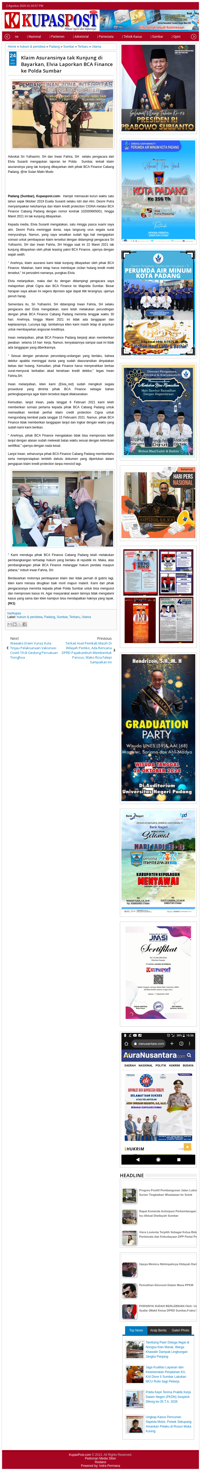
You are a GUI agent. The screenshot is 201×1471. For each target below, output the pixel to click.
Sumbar (62, 617)
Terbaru (74, 617)
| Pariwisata (96, 36)
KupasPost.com (80, 1455)
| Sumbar (147, 36)
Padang (49, 617)
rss (193, 6)
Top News (136, 1330)
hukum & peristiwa (29, 617)
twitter (173, 6)
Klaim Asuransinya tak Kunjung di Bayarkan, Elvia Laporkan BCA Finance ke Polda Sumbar (67, 64)
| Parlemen (47, 36)
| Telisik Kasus (122, 36)
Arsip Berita (158, 1330)
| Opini (166, 36)
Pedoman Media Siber (100, 1458)
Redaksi (100, 1462)
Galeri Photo (180, 1330)
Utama (86, 617)
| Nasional (24, 36)
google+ (186, 6)
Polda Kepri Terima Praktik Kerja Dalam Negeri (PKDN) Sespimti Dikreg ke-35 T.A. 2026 (168, 1396)
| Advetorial (71, 36)
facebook (179, 6)
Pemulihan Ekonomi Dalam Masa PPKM (166, 1285)
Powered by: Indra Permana (100, 1466)
